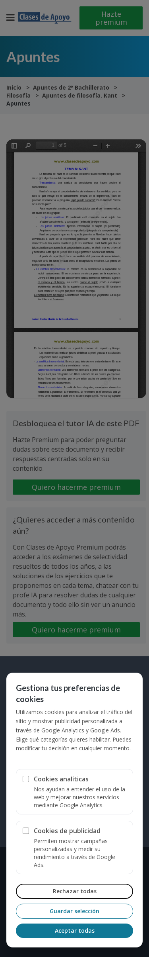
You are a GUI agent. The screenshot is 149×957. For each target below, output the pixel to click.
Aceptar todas (75, 930)
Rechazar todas (75, 891)
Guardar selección (74, 911)
